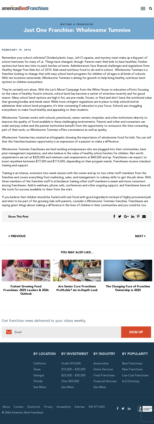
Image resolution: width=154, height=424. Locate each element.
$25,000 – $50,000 (73, 375)
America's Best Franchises (25, 8)
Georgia (38, 375)
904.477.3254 (96, 407)
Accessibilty (64, 407)
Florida (37, 381)
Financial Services (105, 381)
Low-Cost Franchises (135, 375)
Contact (18, 407)
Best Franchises (132, 363)
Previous (17, 236)
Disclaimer (33, 407)
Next (140, 236)
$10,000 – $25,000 (73, 369)
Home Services (103, 369)
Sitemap (80, 407)
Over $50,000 (70, 381)
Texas (37, 369)
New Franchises (132, 369)
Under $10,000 (71, 363)
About (6, 407)
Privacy (48, 407)
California (39, 363)
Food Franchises (104, 375)
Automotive (101, 363)
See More (39, 387)
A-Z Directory (130, 381)
